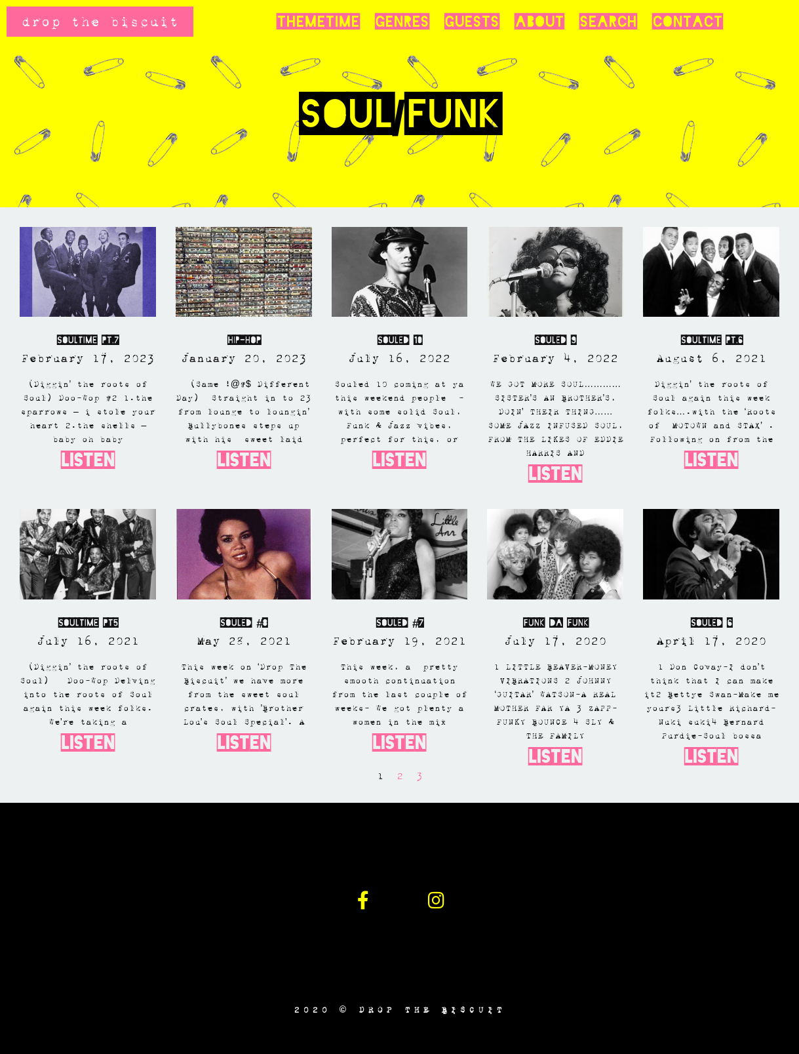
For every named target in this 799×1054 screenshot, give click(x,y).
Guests (471, 21)
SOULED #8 (243, 622)
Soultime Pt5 (87, 622)
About (539, 21)
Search (607, 21)
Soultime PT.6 (711, 340)
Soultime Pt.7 (87, 340)
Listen (88, 460)
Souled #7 (399, 622)
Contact (687, 21)
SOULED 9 (555, 340)
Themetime (318, 21)
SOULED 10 (399, 340)
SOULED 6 (711, 622)
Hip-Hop (243, 340)
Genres (402, 21)
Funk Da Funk (555, 622)
